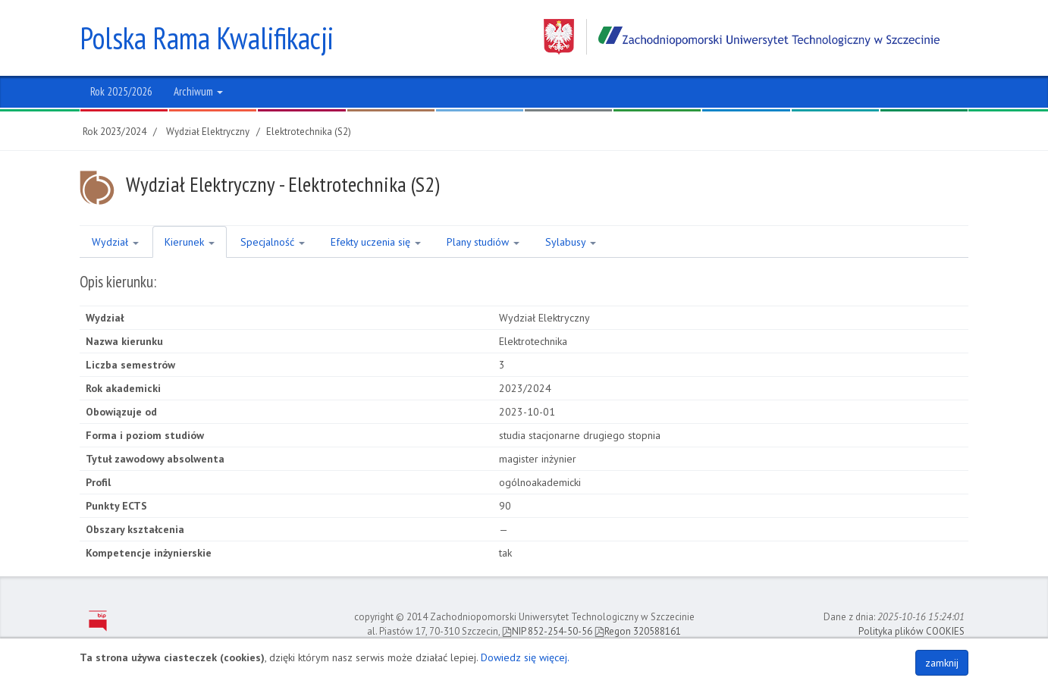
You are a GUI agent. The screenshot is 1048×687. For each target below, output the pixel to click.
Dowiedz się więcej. (525, 657)
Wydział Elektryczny (207, 131)
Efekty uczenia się (376, 242)
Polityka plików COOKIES (911, 631)
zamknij (942, 663)
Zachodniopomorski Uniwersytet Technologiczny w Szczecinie (742, 37)
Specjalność (272, 242)
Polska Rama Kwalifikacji (207, 38)
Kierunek (190, 242)
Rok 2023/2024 (114, 131)
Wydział (115, 242)
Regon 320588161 (638, 631)
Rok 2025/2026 (121, 91)
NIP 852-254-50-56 (547, 631)
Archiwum (198, 91)
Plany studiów (483, 242)
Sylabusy (570, 242)
